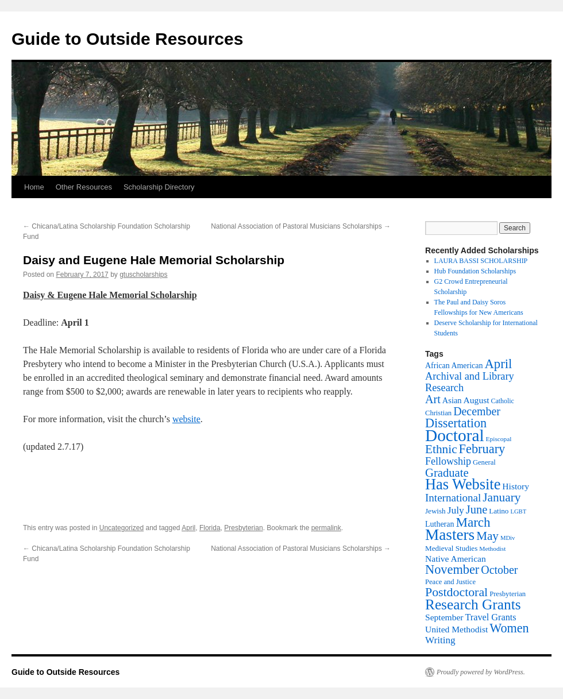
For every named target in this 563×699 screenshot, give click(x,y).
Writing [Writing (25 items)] (440, 640)
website (186, 419)
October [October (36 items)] (499, 569)
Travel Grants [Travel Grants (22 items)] (490, 617)
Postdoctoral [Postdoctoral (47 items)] (456, 592)
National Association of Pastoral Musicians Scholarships (301, 226)
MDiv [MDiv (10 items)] (507, 538)
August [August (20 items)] (476, 400)
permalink (326, 528)
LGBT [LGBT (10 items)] (518, 511)
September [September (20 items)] (444, 617)
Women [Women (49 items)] (509, 628)
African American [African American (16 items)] (454, 365)
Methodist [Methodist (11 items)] (492, 548)
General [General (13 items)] (484, 462)
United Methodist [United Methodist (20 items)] (456, 629)
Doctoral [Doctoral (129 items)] (454, 435)
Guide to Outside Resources (127, 38)
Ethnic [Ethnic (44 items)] (441, 449)
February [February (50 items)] (482, 449)
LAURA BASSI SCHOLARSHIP (481, 261)
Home (34, 187)
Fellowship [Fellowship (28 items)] (448, 461)
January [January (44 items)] (501, 497)
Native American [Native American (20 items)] (455, 558)
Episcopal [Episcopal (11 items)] (499, 438)
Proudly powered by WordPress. (481, 672)
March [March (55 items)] (473, 522)
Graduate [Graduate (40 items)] (447, 472)
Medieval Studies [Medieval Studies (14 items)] (451, 548)
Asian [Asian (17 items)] (452, 400)
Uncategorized (121, 528)
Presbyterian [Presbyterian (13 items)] (507, 594)
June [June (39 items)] (476, 509)
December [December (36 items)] (476, 411)
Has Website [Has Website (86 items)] (462, 484)
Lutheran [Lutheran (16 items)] (439, 524)
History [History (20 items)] (515, 486)
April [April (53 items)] (498, 364)
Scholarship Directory (159, 187)
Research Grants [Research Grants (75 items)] (473, 604)
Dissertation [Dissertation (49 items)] (456, 423)
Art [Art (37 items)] (433, 399)
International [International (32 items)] (453, 498)
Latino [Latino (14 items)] (498, 511)
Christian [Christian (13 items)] (438, 413)
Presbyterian (243, 528)
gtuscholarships (143, 275)
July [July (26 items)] (456, 510)
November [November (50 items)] (452, 569)
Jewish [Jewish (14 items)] (435, 511)
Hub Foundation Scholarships (475, 271)
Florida (210, 528)
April (188, 528)
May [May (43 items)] (487, 536)
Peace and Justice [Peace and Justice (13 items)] (450, 582)
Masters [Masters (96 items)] (450, 534)
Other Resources (84, 187)
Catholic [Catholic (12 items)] (502, 401)
